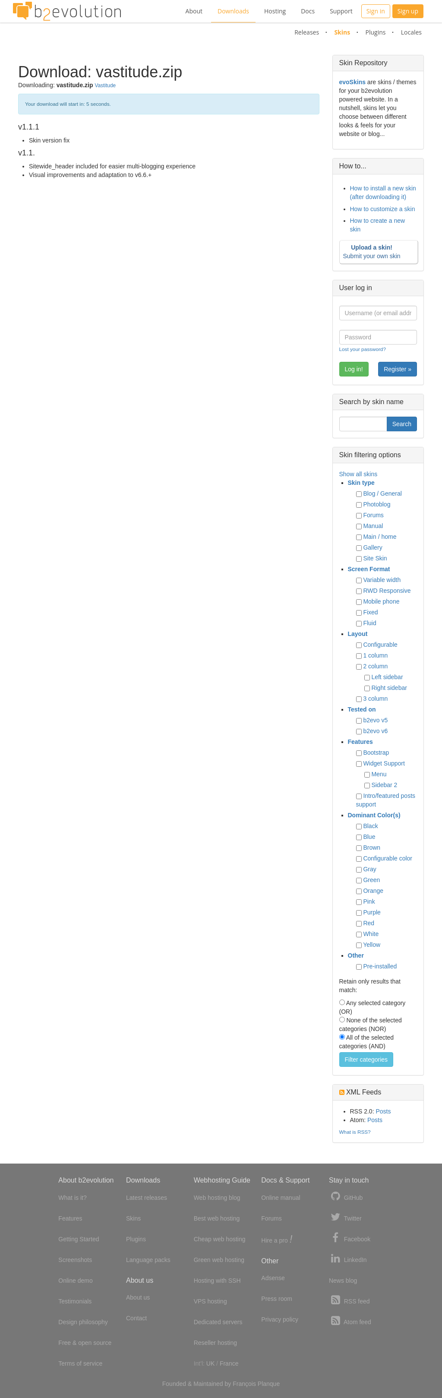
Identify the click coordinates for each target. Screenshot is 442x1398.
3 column (375, 698)
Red (368, 923)
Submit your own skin (377, 251)
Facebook (349, 1238)
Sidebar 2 (384, 784)
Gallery (372, 547)
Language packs (148, 1259)
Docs (308, 11)
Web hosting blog (217, 1197)
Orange (373, 890)
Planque (269, 1383)
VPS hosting (210, 1301)
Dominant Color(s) (374, 815)
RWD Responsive (386, 590)
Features (360, 741)
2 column (375, 666)
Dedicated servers (218, 1322)
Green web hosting (219, 1259)
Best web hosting (217, 1218)
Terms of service (80, 1363)
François (244, 1383)
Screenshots (75, 1259)
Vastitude (105, 85)
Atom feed (350, 1320)
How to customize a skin (382, 209)
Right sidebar (389, 687)
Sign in (375, 11)
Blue (369, 836)
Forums (373, 515)
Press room (276, 1298)
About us (138, 1297)
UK (210, 1363)
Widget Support (384, 763)
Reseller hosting (215, 1342)
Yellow (371, 944)
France (229, 1363)
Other (356, 955)
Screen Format (369, 569)
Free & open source (84, 1342)
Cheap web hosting (220, 1239)
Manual (373, 525)
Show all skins (358, 474)
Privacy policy (279, 1319)
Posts (383, 1111)
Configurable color (387, 858)
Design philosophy (82, 1322)
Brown (371, 847)
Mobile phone (381, 601)
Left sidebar (387, 677)
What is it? (72, 1197)
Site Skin (375, 558)
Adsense (272, 1278)
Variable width (382, 579)
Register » (397, 369)
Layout (358, 633)
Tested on (362, 709)
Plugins (375, 32)
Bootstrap (376, 752)
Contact (136, 1318)
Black (370, 825)
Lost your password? (362, 349)
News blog (343, 1280)
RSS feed (349, 1300)
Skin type (361, 482)
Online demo (75, 1280)
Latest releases (146, 1197)
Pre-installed (380, 966)
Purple (371, 912)
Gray (369, 869)
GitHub (346, 1196)
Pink (369, 901)
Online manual (280, 1197)
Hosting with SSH (217, 1280)
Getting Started (78, 1239)
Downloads (233, 11)
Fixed (370, 612)
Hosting (275, 11)
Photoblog (376, 504)
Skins (342, 32)
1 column (375, 655)
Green (371, 879)
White (371, 933)
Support (341, 11)
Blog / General (382, 493)
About (194, 11)
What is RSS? (355, 1132)
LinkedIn (348, 1258)
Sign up (408, 11)
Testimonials (75, 1301)
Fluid (369, 623)
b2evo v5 (375, 720)
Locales (411, 32)
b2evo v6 (375, 730)
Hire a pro (276, 1240)
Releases (306, 32)
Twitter (345, 1217)
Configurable (380, 644)
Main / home (379, 536)
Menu (378, 774)
